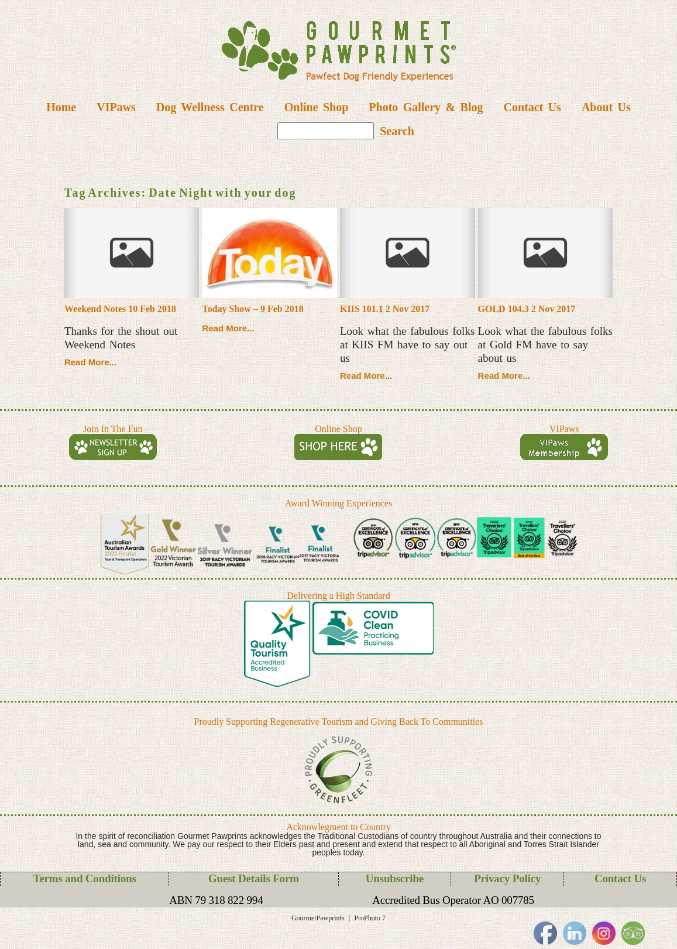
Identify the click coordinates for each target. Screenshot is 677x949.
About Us (606, 107)
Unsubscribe (395, 878)
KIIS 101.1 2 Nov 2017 (384, 309)
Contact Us (532, 107)
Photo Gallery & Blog (426, 107)
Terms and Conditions (84, 878)
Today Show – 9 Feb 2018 (252, 309)
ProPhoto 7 (370, 918)
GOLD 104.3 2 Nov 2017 (527, 309)
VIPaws (116, 107)
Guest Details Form (253, 878)
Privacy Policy (507, 878)
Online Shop (316, 107)
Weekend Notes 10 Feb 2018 (120, 309)
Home (61, 107)
